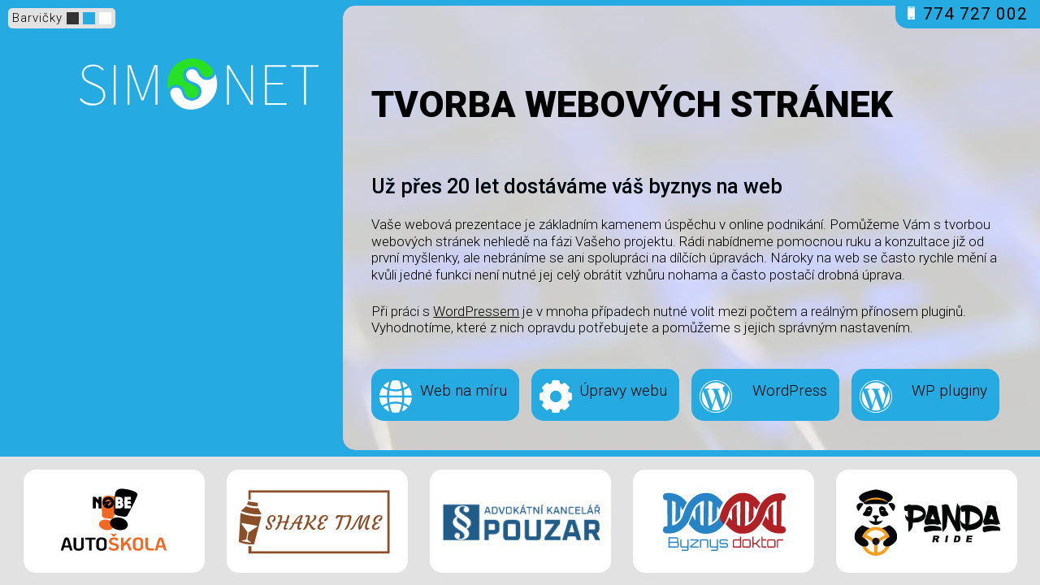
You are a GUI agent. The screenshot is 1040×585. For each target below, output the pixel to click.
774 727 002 (968, 14)
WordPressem (476, 311)
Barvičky (37, 18)
